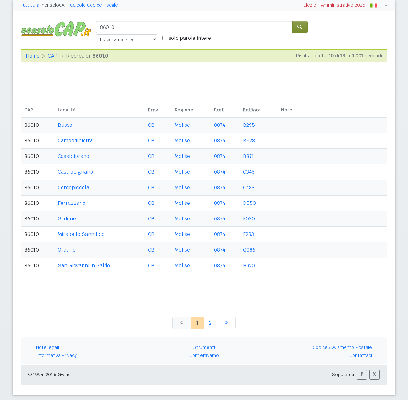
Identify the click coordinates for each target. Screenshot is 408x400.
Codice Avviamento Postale (342, 347)
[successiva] (226, 323)
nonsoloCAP (55, 5)
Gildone (67, 218)
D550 (249, 203)
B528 (249, 140)
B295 (249, 125)
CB (151, 125)
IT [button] (376, 5)
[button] (362, 375)
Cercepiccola (73, 187)
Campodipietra (75, 140)
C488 (249, 187)
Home (33, 56)
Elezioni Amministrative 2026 (334, 5)
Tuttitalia (30, 5)
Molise (182, 125)
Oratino (67, 249)
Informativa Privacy (56, 355)
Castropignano (75, 171)
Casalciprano (73, 156)
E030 (249, 218)
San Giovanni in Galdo (84, 265)
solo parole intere (190, 38)
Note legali (47, 347)
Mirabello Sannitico (81, 234)
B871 (248, 156)
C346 (249, 171)
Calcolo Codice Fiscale (94, 5)
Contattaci (360, 355)
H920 (249, 265)
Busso (65, 125)
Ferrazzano (71, 203)
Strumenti (204, 347)
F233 (248, 234)
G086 (249, 249)
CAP (53, 56)
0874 (219, 125)
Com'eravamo (204, 355)
